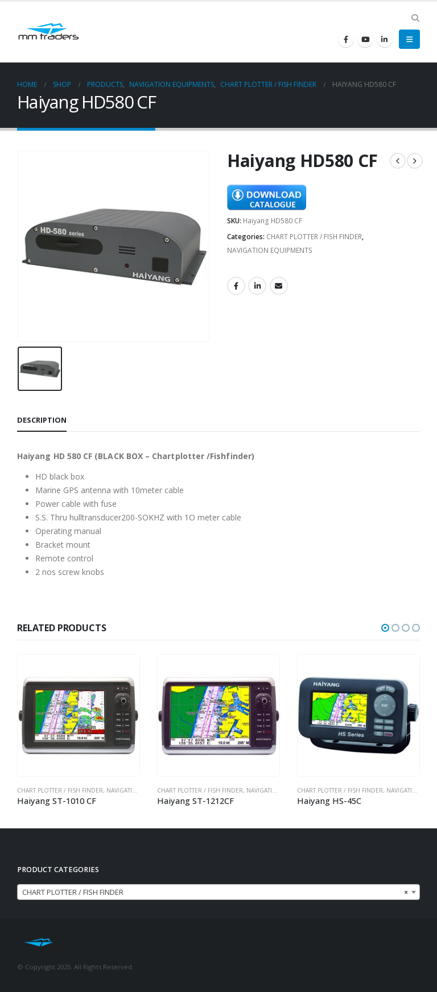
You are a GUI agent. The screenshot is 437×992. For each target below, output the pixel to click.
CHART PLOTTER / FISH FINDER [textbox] (215, 893)
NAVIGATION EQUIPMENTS (269, 250)
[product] (78, 715)
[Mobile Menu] (409, 39)
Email (279, 286)
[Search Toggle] (415, 18)
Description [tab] (42, 420)
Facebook (236, 286)
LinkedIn (257, 286)
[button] (385, 628)
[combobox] (218, 892)
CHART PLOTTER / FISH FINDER (314, 236)
